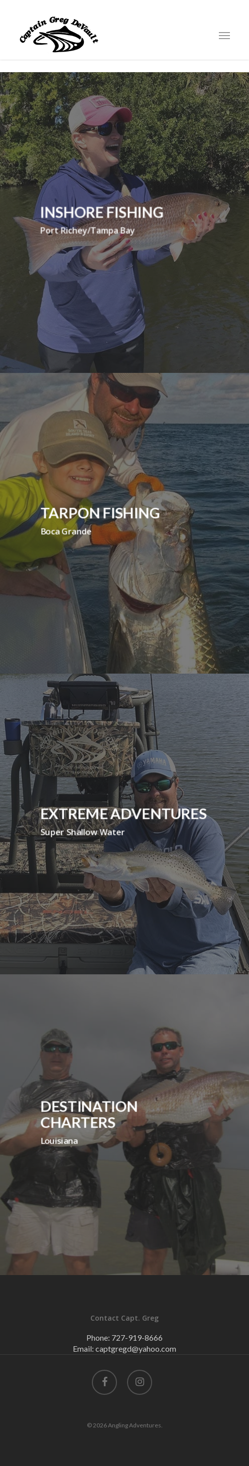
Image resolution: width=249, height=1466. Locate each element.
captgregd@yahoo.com (135, 1348)
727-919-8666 (137, 1337)
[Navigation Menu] (224, 35)
